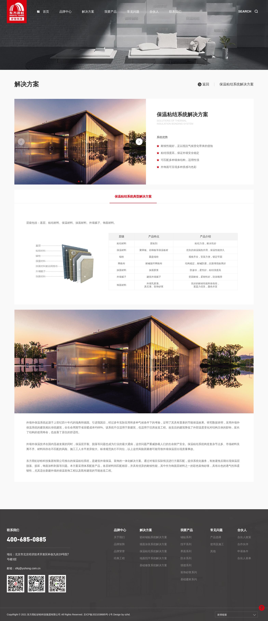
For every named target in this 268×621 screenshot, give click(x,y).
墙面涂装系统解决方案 (153, 544)
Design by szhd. (121, 614)
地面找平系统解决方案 (153, 558)
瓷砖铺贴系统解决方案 (153, 537)
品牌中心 (65, 11)
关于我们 (119, 537)
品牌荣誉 (119, 551)
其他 (213, 551)
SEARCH (248, 11)
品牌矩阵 (119, 544)
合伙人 (154, 11)
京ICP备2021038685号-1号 (98, 614)
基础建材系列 (188, 579)
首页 (43, 11)
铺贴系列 (185, 537)
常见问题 (133, 11)
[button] (78, 181)
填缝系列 (185, 565)
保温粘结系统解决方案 (153, 551)
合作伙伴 (242, 544)
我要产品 (110, 11)
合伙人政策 (244, 537)
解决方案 (88, 11)
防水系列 (185, 558)
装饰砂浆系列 (188, 572)
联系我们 (175, 11)
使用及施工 (217, 544)
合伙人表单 (244, 558)
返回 (203, 84)
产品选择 (215, 537)
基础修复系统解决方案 (153, 565)
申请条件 (242, 551)
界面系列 (185, 551)
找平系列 (185, 544)
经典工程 (119, 558)
